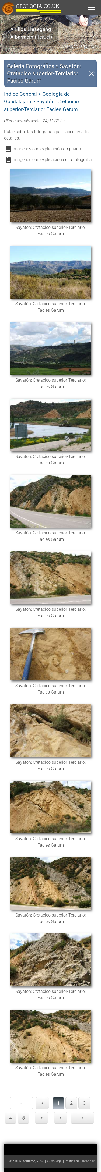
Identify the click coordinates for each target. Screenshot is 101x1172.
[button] (97, 7)
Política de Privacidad (80, 1161)
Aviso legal (54, 1161)
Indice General (20, 94)
